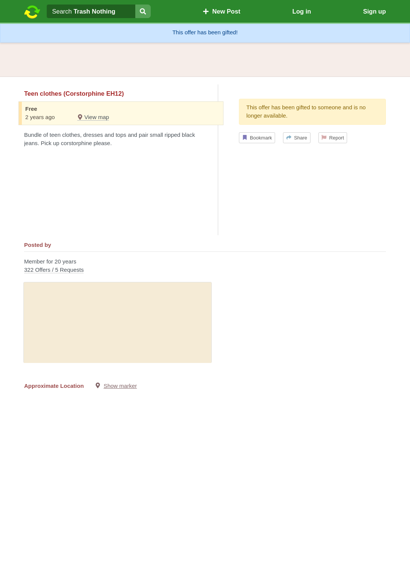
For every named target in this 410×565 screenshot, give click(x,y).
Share (296, 138)
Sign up (374, 11)
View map (93, 117)
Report (332, 138)
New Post (221, 11)
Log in (301, 11)
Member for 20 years (205, 266)
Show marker (120, 386)
